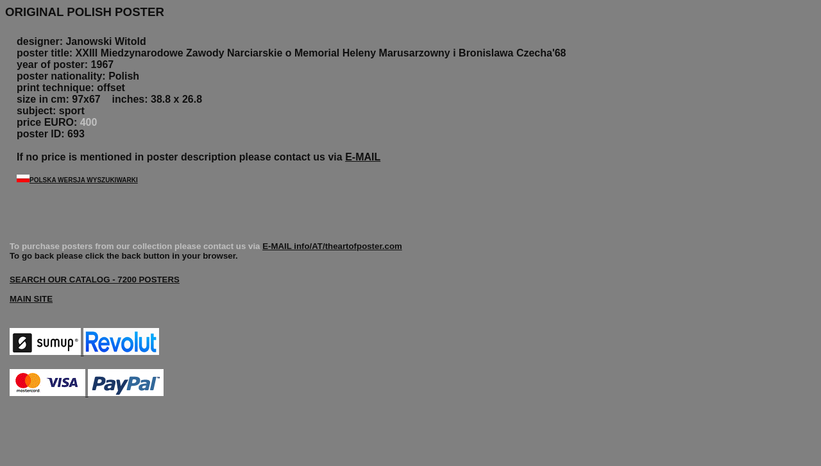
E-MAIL (362, 156)
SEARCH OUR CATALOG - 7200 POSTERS (95, 279)
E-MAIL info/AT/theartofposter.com (332, 246)
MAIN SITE (31, 299)
